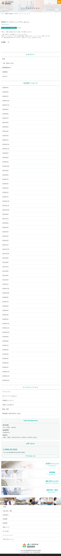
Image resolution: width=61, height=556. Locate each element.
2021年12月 (5, 249)
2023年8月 (5, 175)
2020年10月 (5, 293)
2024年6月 (5, 153)
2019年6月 (5, 349)
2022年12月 (5, 201)
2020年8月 (5, 297)
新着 (3, 58)
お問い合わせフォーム (8, 539)
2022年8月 (5, 214)
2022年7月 (5, 218)
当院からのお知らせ (9, 13)
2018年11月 (5, 376)
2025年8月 (5, 113)
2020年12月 (5, 288)
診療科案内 (6, 515)
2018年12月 (5, 371)
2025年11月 (5, 105)
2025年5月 (5, 127)
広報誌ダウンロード (8, 400)
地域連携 (5, 523)
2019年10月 (5, 332)
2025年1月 (5, 140)
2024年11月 (5, 148)
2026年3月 (5, 92)
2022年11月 (5, 205)
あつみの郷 (6, 531)
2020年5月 (5, 310)
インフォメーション (8, 535)
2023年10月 (5, 166)
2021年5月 (5, 275)
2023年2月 (5, 192)
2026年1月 (5, 96)
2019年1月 (5, 367)
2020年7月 (5, 301)
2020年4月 (5, 314)
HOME (4, 506)
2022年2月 (5, 240)
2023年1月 (5, 196)
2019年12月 (5, 323)
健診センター (6, 527)
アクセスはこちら (30, 456)
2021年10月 (5, 253)
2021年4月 (5, 280)
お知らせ (4, 76)
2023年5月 (5, 183)
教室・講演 (5, 409)
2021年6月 (5, 271)
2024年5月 (5, 157)
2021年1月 (5, 284)
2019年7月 (5, 345)
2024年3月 (5, 162)
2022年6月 (5, 223)
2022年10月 (5, 210)
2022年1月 (5, 245)
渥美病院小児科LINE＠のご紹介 (11, 413)
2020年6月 (5, 306)
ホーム (2, 13)
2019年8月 (5, 341)
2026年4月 (5, 87)
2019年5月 (5, 354)
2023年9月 (5, 170)
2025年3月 (5, 135)
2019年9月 (5, 336)
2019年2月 (5, 363)
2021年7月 (5, 266)
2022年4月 (5, 231)
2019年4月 (5, 358)
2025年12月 (5, 100)
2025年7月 (5, 118)
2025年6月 (5, 122)
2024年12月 (5, 144)
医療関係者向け (6, 67)
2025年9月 (5, 109)
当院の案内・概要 (7, 511)
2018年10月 (5, 380)
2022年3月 (5, 236)
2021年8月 (5, 262)
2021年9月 (5, 258)
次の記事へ (3, 42)
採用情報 (4, 72)
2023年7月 (5, 179)
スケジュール (6, 391)
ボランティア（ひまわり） (10, 396)
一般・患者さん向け (8, 63)
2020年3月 (5, 319)
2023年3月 (5, 188)
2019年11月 (5, 328)
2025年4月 (5, 131)
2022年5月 (5, 227)
